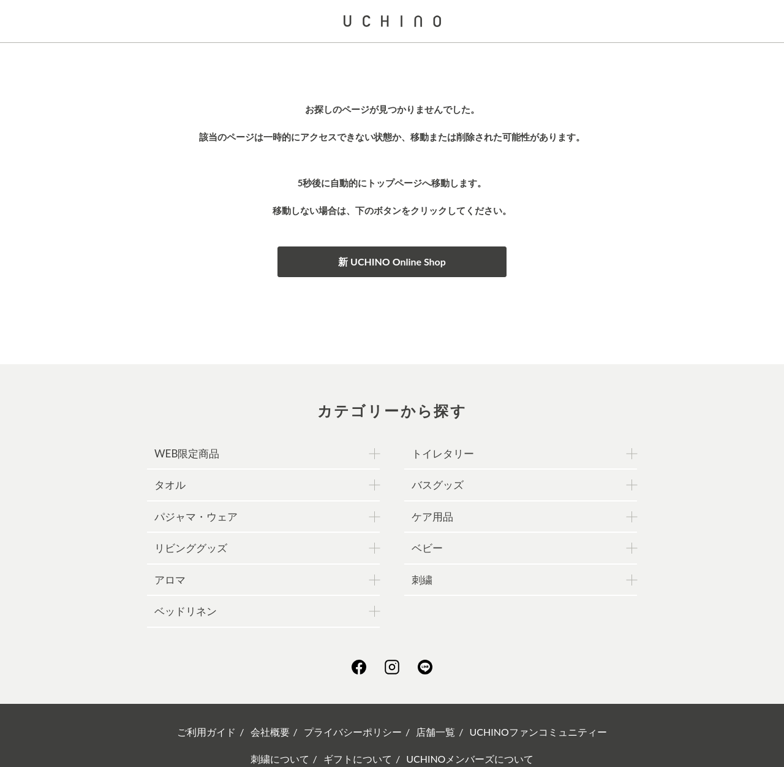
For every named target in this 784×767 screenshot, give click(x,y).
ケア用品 (432, 516)
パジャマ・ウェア (196, 516)
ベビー (427, 547)
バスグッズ (438, 484)
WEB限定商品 (186, 453)
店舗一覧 (435, 732)
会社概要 (270, 732)
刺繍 (422, 579)
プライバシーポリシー (353, 732)
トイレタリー (443, 453)
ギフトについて (357, 759)
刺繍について (280, 759)
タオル (170, 484)
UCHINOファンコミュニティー (538, 732)
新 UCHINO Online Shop (392, 261)
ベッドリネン (185, 611)
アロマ (170, 579)
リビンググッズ (190, 547)
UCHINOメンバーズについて (469, 759)
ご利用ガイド (206, 732)
